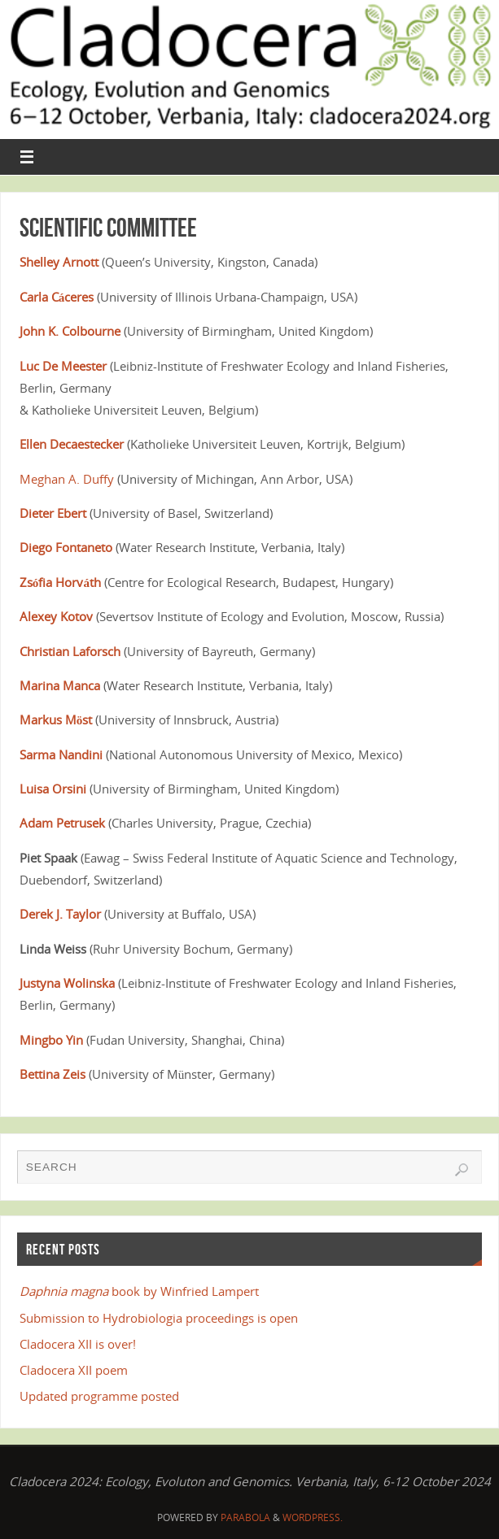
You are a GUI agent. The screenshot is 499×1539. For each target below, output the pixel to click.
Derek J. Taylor (60, 914)
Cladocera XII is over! (78, 1344)
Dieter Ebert (53, 513)
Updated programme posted (99, 1396)
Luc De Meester (63, 366)
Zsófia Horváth (60, 582)
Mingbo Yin (51, 1040)
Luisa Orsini (53, 788)
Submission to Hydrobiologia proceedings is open (159, 1318)
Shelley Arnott (59, 262)
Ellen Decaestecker (72, 444)
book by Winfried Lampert (139, 1291)
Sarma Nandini (61, 754)
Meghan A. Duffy (67, 479)
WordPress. (312, 1517)
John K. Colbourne (70, 331)
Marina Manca (60, 685)
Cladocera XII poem (74, 1370)
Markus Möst (56, 719)
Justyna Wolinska (67, 983)
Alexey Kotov (56, 616)
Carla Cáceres (57, 297)
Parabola (245, 1517)
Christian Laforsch (70, 651)
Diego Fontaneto (66, 547)
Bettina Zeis (52, 1074)
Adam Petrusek (62, 823)
